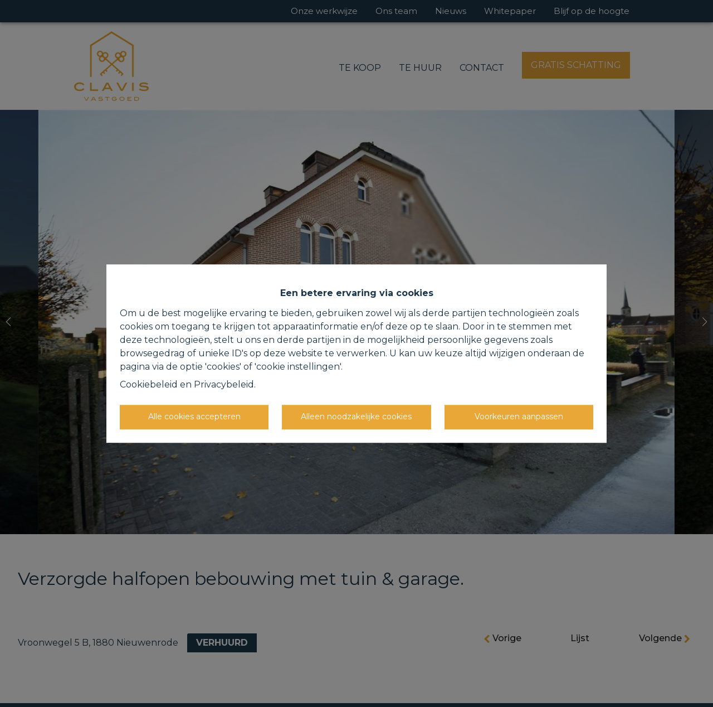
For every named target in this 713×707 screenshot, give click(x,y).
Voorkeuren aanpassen (519, 416)
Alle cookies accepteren (194, 416)
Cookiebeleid (149, 384)
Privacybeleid (224, 384)
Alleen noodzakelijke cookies (356, 416)
